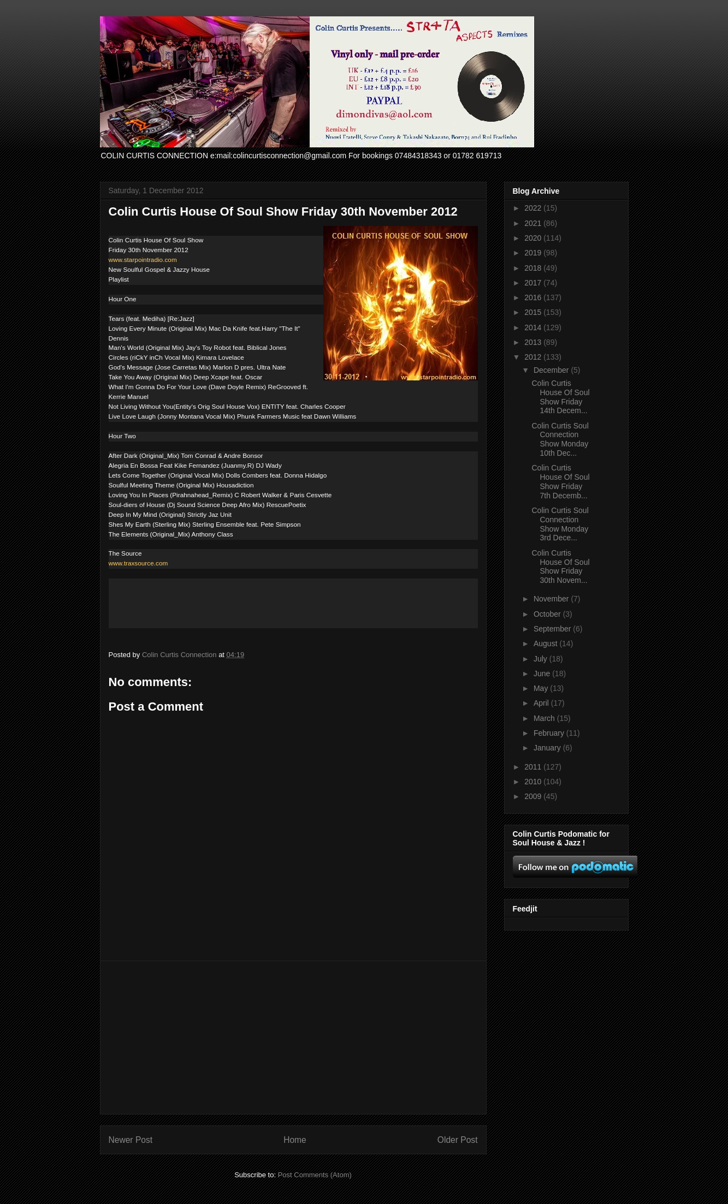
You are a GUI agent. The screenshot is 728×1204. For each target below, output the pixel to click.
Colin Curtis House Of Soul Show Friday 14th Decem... (560, 397)
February (550, 733)
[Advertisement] (293, 1037)
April (542, 703)
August (546, 643)
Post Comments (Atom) (315, 1175)
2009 (533, 796)
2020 (533, 238)
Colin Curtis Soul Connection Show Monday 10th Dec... (559, 439)
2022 (533, 208)
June (543, 673)
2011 (533, 766)
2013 (533, 342)
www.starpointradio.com (143, 260)
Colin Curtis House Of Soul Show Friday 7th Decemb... (560, 481)
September (553, 628)
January (548, 747)
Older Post (457, 1140)
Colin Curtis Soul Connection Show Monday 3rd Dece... (559, 524)
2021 (533, 223)
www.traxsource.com (138, 563)
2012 (533, 357)
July (541, 658)
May (542, 688)
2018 (533, 268)
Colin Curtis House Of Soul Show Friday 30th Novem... (560, 567)
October (548, 614)
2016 (533, 297)
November (552, 598)
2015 (533, 312)
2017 (533, 282)
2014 (533, 327)
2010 (533, 781)
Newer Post (131, 1140)
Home (294, 1140)
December (552, 370)
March (545, 718)
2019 (533, 252)
